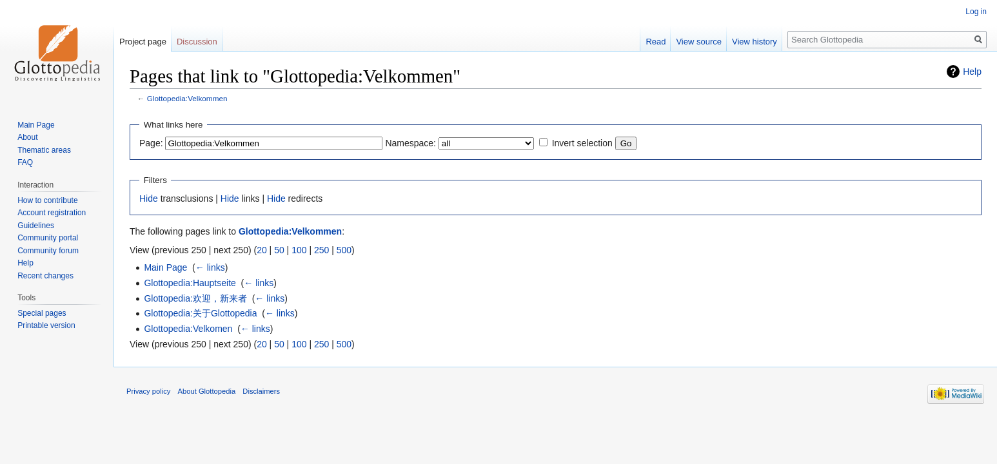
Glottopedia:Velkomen (188, 329)
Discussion (197, 41)
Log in (976, 11)
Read (656, 41)
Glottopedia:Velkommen (187, 98)
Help (972, 71)
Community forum (48, 250)
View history (754, 41)
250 (321, 250)
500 (344, 250)
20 (262, 250)
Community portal (47, 237)
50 (279, 250)
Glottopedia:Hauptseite (189, 283)
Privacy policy (148, 391)
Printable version (46, 325)
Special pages (41, 313)
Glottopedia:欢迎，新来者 (195, 298)
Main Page (165, 267)
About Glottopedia (207, 391)
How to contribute (47, 200)
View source (699, 41)
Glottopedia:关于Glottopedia (200, 313)
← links (210, 267)
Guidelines (35, 225)
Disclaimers (261, 391)
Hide (148, 198)
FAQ (25, 162)
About (27, 137)
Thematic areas (44, 150)
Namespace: (410, 143)
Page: (151, 143)
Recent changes (45, 275)
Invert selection (582, 143)
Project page (142, 41)
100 (298, 250)
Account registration (51, 212)
